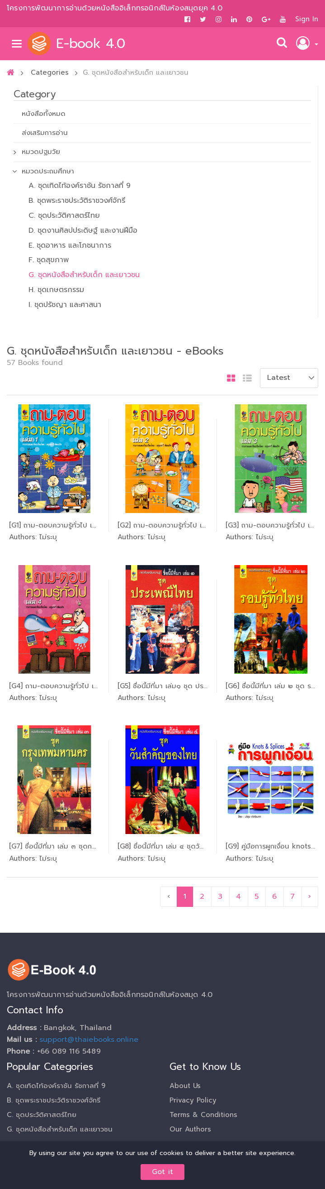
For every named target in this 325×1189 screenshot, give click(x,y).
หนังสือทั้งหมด (44, 114)
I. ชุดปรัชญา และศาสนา (64, 304)
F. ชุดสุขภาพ (48, 259)
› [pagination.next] (309, 896)
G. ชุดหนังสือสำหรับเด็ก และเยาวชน (84, 274)
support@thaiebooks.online (88, 1039)
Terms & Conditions (203, 1115)
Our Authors (190, 1129)
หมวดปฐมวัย (41, 152)
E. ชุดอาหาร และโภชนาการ (69, 245)
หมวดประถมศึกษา (48, 171)
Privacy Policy (193, 1100)
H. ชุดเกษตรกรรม (56, 289)
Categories (50, 72)
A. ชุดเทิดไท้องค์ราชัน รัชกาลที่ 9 (79, 186)
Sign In (306, 19)
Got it (162, 1171)
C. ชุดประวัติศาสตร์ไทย (64, 215)
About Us (185, 1086)
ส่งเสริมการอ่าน (45, 133)
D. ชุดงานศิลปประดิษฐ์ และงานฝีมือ (82, 230)
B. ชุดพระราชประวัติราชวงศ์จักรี (76, 200)
